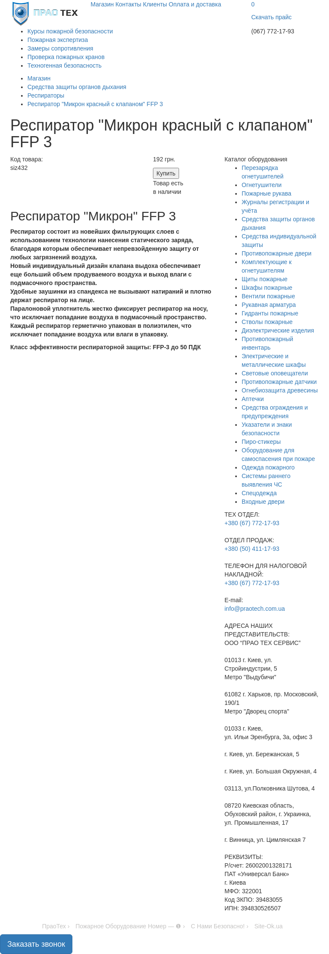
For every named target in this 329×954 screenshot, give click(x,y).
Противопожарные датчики (279, 381)
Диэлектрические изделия (278, 330)
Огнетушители (261, 184)
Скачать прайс (271, 17)
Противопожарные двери (276, 253)
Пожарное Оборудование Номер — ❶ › (130, 926)
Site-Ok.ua (268, 926)
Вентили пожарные (268, 296)
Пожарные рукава (266, 193)
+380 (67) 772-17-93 (251, 523)
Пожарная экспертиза (57, 39)
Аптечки (253, 398)
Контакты (128, 4)
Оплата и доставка (195, 4)
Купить (165, 173)
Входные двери (263, 501)
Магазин (102, 4)
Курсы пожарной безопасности (70, 31)
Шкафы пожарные (267, 287)
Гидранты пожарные (270, 313)
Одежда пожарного (268, 467)
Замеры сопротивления (60, 48)
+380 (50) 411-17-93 (251, 548)
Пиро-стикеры (261, 441)
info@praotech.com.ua (254, 608)
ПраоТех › (55, 926)
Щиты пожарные (264, 279)
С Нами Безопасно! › (219, 926)
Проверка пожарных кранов (66, 56)
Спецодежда (259, 493)
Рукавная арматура (269, 304)
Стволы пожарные (267, 321)
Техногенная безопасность (64, 65)
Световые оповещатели (275, 373)
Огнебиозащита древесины (280, 390)
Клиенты (155, 4)
